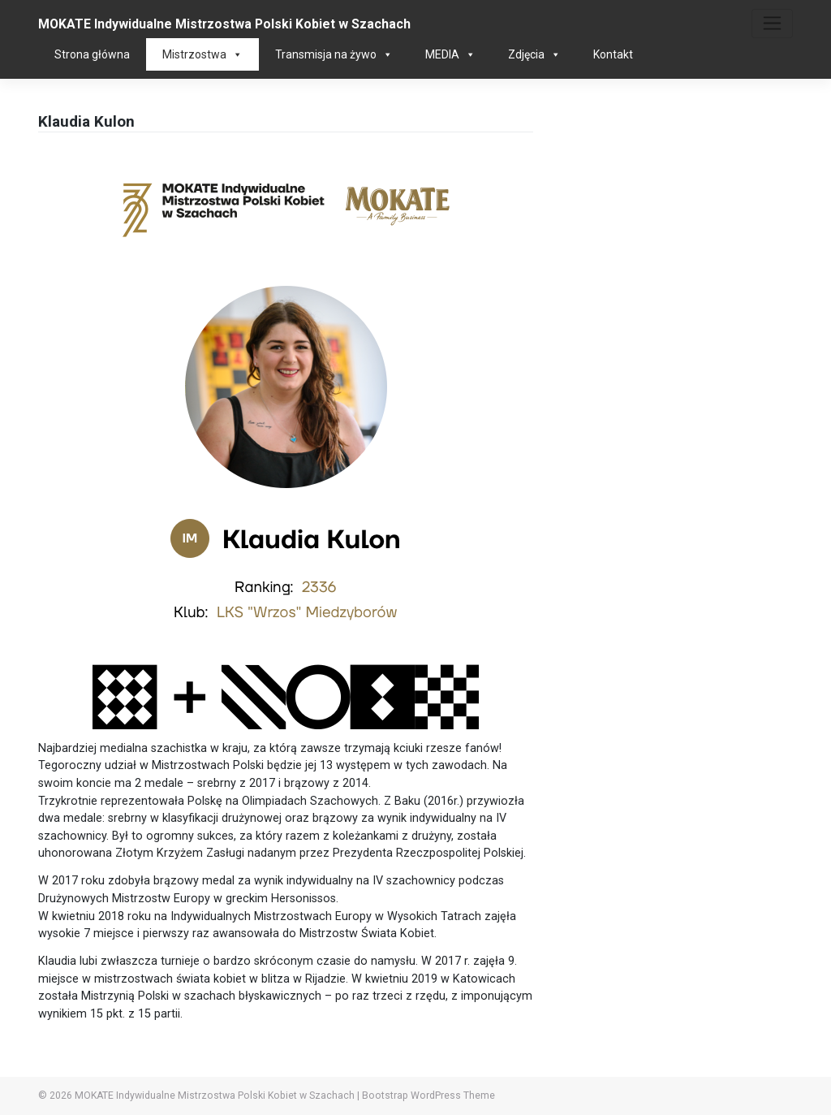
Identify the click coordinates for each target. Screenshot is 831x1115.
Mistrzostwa (202, 54)
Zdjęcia (534, 54)
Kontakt (613, 54)
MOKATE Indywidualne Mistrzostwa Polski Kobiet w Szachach (224, 24)
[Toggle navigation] (772, 23)
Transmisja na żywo (334, 54)
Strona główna (92, 54)
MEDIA (450, 54)
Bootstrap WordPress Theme (428, 1095)
